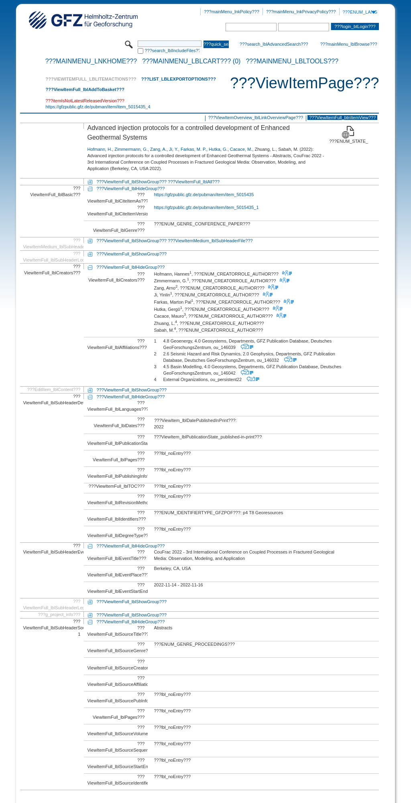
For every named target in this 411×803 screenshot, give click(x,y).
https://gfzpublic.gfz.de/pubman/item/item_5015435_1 (206, 207)
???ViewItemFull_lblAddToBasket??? (84, 89)
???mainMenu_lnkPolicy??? (231, 11)
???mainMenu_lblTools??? (292, 61)
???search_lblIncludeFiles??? (171, 50)
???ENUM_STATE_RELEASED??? (348, 141)
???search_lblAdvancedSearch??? (274, 44)
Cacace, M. (241, 149)
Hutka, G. (218, 149)
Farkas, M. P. (193, 149)
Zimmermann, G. (131, 149)
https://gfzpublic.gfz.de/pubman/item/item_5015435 (204, 194)
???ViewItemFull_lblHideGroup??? (131, 188)
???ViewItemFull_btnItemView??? (342, 117)
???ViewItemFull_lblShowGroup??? (132, 253)
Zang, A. (158, 149)
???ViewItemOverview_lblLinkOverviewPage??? (255, 117)
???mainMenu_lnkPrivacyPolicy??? (301, 11)
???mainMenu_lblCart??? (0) (191, 61)
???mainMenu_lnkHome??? (91, 61)
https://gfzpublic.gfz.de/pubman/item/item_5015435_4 (97, 106)
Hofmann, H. (99, 149)
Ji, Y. (173, 149)
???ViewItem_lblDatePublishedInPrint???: (195, 420)
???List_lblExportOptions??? (178, 79)
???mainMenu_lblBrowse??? (348, 44)
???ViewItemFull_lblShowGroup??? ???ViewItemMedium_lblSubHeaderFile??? (175, 240)
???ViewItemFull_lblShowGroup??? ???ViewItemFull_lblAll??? (158, 181)
